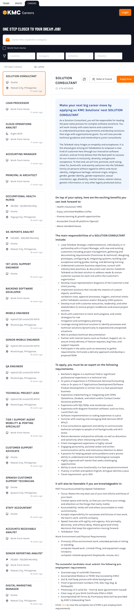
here (63, 604)
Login (125, 12)
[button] (21, 56)
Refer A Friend (102, 79)
